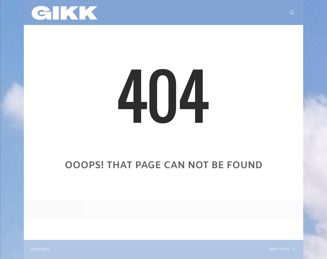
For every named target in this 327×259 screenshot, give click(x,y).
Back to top (283, 249)
